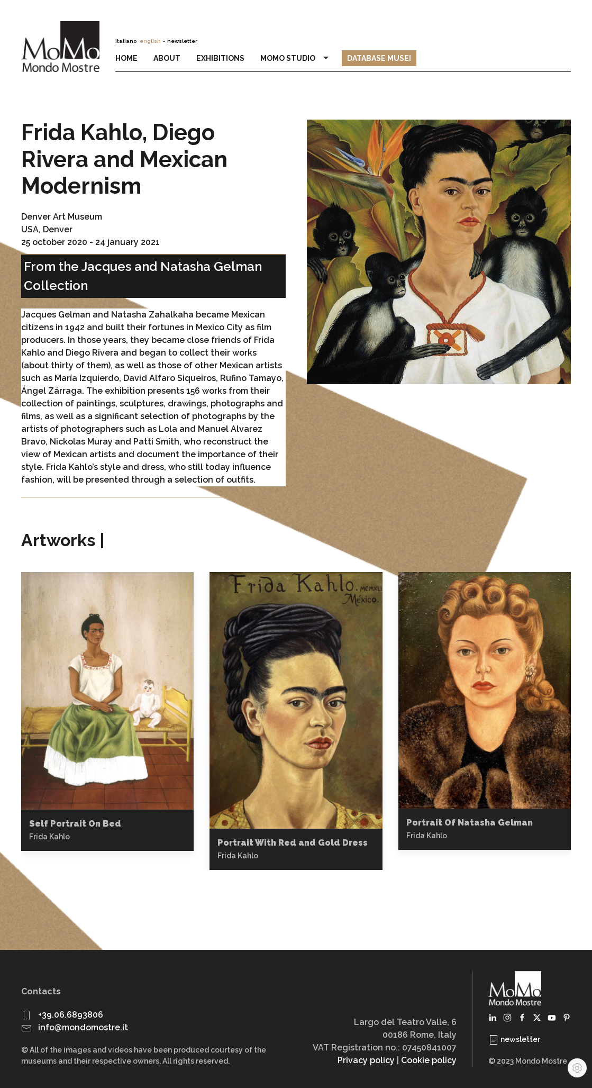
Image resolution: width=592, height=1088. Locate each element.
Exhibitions (220, 58)
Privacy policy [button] (366, 1060)
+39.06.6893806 (70, 1015)
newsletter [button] (182, 41)
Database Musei (379, 58)
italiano (125, 41)
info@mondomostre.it (83, 1027)
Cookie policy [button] (429, 1060)
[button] (107, 690)
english (150, 41)
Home (126, 58)
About (166, 58)
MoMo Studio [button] (295, 58)
